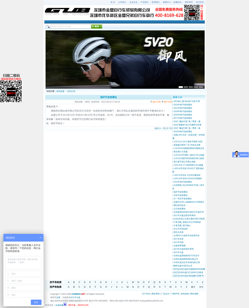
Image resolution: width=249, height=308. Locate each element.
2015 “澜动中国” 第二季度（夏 (186, 121)
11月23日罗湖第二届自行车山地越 (188, 155)
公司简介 (122, 2)
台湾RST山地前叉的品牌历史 (186, 235)
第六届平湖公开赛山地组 (184, 162)
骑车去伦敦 (178, 232)
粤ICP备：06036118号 (78, 305)
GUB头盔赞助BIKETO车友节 (186, 255)
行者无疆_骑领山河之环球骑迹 (187, 222)
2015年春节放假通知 (182, 131)
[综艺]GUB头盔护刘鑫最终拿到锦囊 (189, 269)
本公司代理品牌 (180, 229)
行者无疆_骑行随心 (182, 225)
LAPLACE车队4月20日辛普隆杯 (187, 178)
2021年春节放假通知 (182, 108)
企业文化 (133, 2)
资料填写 (189, 2)
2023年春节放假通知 (182, 105)
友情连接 (185, 294)
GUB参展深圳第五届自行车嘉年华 (188, 212)
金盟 (58, 297)
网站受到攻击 (179, 205)
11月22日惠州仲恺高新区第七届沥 (188, 158)
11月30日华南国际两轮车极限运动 (188, 148)
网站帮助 (156, 294)
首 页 (113, 2)
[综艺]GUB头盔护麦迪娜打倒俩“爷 (188, 276)
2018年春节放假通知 (182, 115)
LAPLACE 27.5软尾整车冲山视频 (188, 165)
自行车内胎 (178, 242)
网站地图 (194, 294)
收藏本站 (177, 2)
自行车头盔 (178, 252)
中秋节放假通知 (180, 195)
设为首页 (200, 2)
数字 (193, 287)
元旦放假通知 (179, 209)
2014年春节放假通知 (182, 182)
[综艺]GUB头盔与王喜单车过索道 (188, 272)
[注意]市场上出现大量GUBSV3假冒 (189, 219)
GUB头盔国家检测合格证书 (185, 259)
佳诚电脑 (59, 305)
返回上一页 (160, 128)
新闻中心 (167, 2)
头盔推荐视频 (179, 245)
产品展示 (144, 2)
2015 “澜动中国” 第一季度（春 (186, 128)
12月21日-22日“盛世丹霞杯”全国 (187, 141)
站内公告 (71, 91)
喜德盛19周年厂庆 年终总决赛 (186, 145)
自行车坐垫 (178, 239)
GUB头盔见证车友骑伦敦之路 (186, 262)
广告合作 (165, 294)
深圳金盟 (60, 91)
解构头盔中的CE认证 (182, 266)
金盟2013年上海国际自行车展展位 (188, 202)
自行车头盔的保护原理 (183, 249)
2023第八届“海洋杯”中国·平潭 (186, 101)
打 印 (169, 128)
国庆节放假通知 (180, 192)
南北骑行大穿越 (180, 151)
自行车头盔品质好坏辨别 (184, 215)
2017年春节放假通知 (182, 118)
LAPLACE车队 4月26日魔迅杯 (186, 175)
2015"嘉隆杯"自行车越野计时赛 (187, 125)
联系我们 (156, 2)
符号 (201, 287)
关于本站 (146, 294)
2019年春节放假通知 (182, 111)
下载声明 (175, 294)
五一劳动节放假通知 (182, 198)
